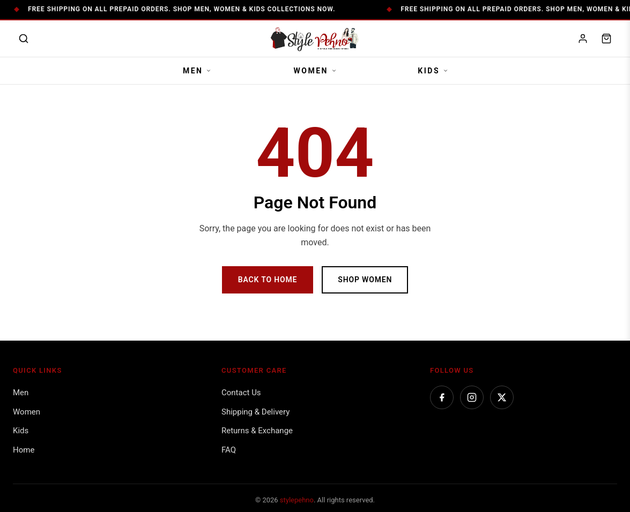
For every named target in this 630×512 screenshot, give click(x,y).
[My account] (583, 38)
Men (197, 70)
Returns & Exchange (257, 430)
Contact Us (241, 392)
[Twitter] (502, 397)
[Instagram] (472, 397)
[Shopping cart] (606, 38)
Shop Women (365, 279)
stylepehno (297, 500)
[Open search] (23, 38)
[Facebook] (442, 397)
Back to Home (268, 279)
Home (23, 450)
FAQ (228, 450)
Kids (433, 70)
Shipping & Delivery (255, 412)
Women (314, 70)
